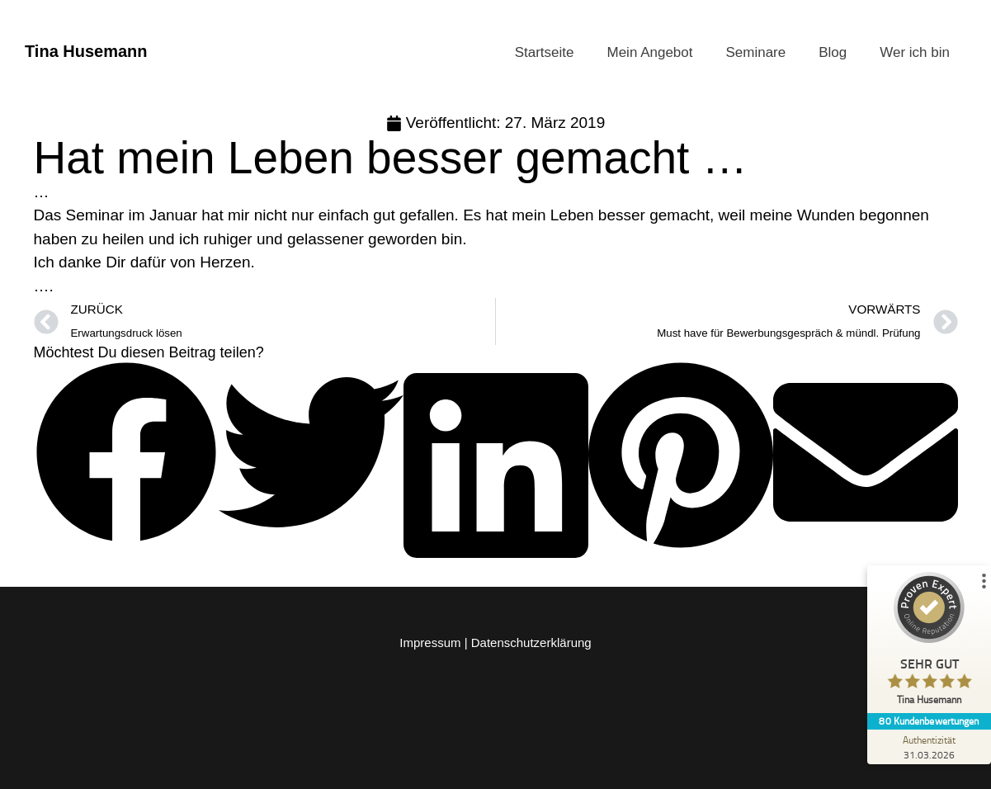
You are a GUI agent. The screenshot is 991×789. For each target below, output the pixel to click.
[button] (126, 456)
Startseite (544, 52)
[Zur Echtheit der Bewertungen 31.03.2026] (929, 747)
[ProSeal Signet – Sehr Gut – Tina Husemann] (929, 642)
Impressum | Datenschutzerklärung (495, 642)
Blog (833, 52)
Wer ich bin (915, 52)
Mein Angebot (650, 52)
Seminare (755, 52)
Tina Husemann (86, 51)
